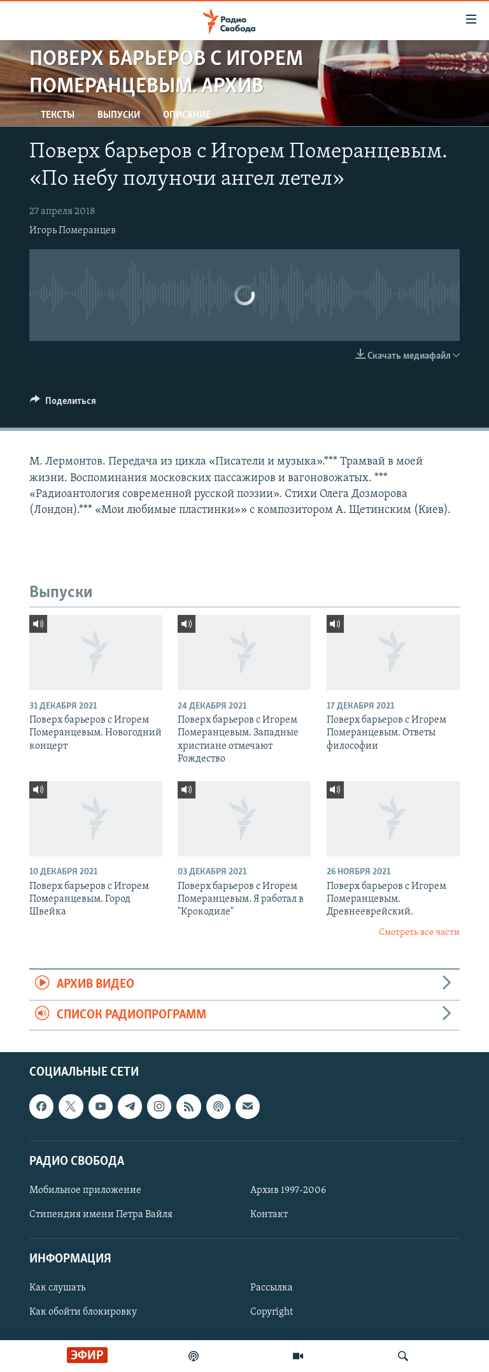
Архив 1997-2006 (288, 1190)
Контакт (269, 1215)
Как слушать (57, 1288)
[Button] (63, 404)
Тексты (57, 115)
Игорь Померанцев (72, 231)
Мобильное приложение (85, 1190)
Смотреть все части (419, 932)
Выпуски (118, 115)
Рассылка (271, 1288)
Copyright (271, 1312)
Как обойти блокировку (83, 1312)
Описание (187, 115)
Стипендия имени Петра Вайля (101, 1215)
